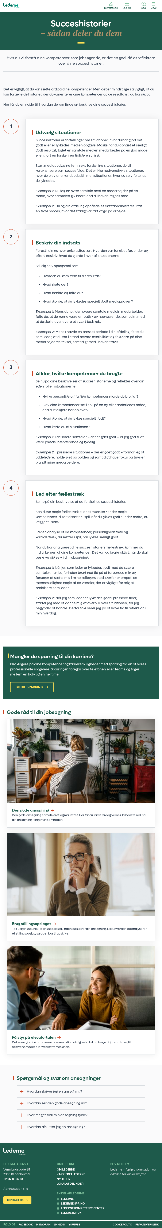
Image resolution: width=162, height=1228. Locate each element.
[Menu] (153, 6)
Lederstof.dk (71, 1213)
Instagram (43, 1224)
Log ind (127, 8)
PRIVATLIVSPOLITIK (147, 1224)
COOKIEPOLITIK (122, 1224)
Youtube (74, 1224)
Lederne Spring (73, 1204)
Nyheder (63, 1179)
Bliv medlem (111, 8)
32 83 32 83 (15, 1179)
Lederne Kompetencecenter (82, 1208)
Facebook (25, 1224)
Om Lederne (66, 1170)
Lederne (67, 1199)
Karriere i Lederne (71, 1174)
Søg (143, 8)
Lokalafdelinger (70, 1184)
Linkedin (59, 1224)
